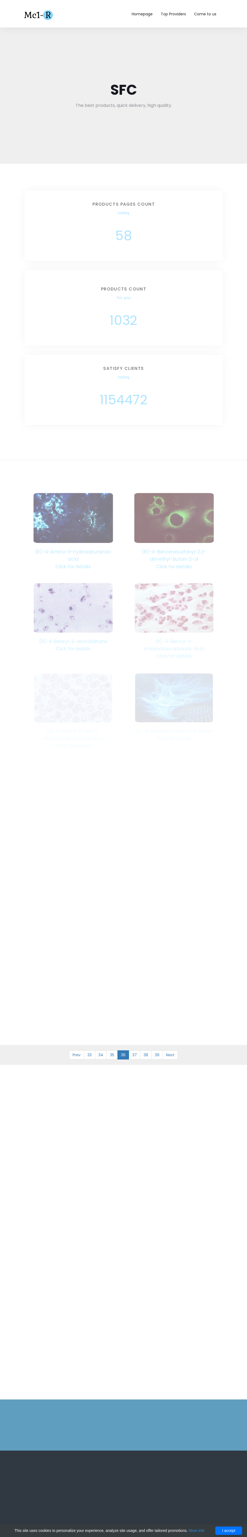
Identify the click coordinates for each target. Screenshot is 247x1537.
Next (170, 1055)
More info (196, 1530)
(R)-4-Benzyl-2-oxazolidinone (73, 641)
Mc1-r (39, 14)
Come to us (205, 14)
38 (146, 1055)
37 (134, 1055)
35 (112, 1055)
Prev (77, 1055)
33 (89, 1055)
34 (100, 1055)
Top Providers (173, 14)
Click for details (73, 566)
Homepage (142, 14)
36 (123, 1055)
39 (157, 1055)
